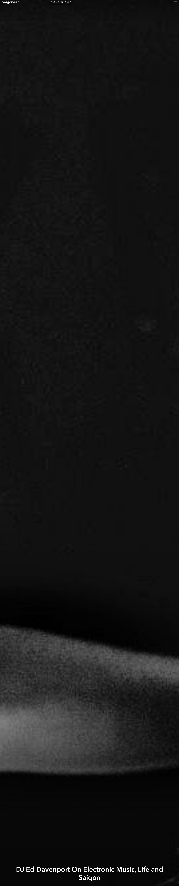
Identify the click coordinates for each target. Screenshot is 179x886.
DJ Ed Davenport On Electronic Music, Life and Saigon (89, 873)
